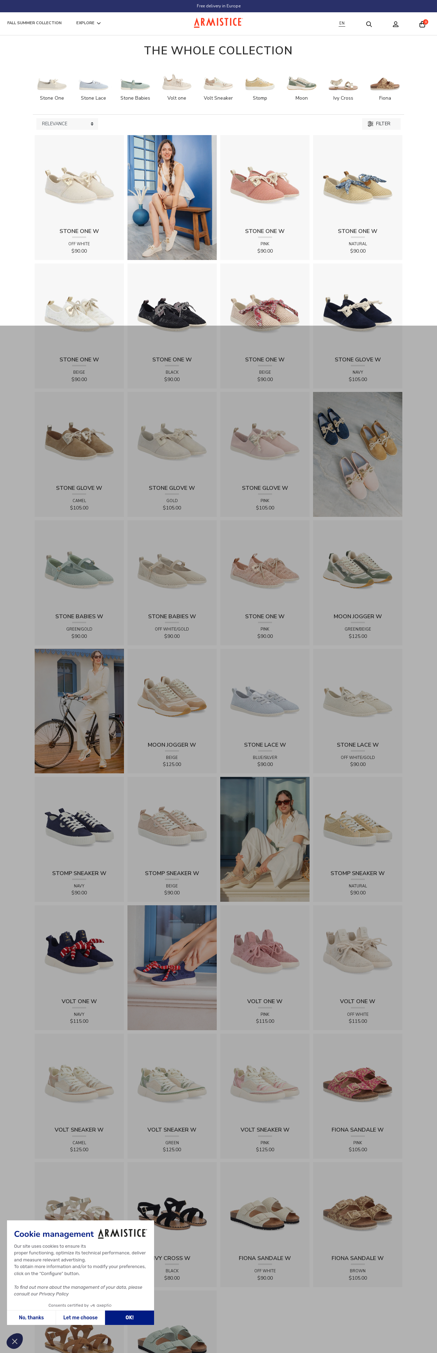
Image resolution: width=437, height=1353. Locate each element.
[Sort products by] (67, 124)
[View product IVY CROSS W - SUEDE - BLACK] (172, 1206)
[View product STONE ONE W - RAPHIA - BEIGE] (265, 308)
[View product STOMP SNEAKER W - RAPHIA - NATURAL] (357, 821)
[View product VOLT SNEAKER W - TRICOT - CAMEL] (79, 1078)
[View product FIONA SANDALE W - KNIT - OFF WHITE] (265, 1206)
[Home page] (218, 23)
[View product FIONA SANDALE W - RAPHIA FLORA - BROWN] (357, 1206)
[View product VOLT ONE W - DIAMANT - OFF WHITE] (357, 949)
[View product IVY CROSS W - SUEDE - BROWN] (79, 1335)
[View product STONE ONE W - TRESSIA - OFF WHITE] (79, 179)
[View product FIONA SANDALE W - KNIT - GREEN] (172, 1335)
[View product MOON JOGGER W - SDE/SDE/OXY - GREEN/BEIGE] (357, 564)
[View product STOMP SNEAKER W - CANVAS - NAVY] (79, 821)
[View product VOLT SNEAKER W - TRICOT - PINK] (265, 1078)
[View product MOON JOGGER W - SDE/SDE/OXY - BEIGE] (172, 693)
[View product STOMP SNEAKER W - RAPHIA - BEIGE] (172, 821)
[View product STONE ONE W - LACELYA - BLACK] (172, 308)
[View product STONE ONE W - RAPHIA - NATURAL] (357, 179)
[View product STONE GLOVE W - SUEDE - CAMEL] (79, 436)
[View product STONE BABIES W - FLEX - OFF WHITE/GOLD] (172, 564)
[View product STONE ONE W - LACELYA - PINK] (265, 564)
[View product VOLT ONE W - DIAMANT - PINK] (265, 949)
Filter (379, 124)
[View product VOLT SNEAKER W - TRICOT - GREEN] (172, 1078)
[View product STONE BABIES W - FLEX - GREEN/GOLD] (79, 564)
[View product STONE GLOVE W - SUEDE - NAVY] (357, 308)
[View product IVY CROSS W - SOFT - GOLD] (79, 1206)
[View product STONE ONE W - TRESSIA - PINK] (265, 179)
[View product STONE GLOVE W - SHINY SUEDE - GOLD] (172, 436)
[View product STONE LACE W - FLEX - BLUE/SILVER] (265, 693)
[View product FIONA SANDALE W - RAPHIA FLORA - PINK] (357, 1078)
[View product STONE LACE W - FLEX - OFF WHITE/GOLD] (357, 693)
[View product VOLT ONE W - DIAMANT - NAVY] (79, 949)
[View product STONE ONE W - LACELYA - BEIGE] (79, 308)
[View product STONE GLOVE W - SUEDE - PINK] (265, 436)
